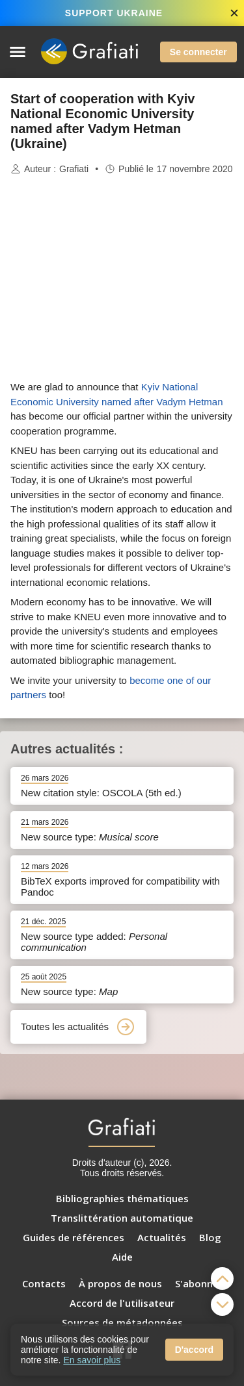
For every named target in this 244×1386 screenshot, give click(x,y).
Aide (122, 1256)
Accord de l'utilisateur (122, 1302)
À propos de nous (120, 1283)
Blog (210, 1237)
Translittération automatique (122, 1217)
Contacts (44, 1283)
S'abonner (199, 1283)
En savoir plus (91, 1360)
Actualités (161, 1237)
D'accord (194, 1349)
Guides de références (73, 1237)
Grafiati (73, 168)
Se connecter (198, 52)
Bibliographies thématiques (122, 1198)
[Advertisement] (122, 278)
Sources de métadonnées (122, 1322)
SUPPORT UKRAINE (114, 13)
